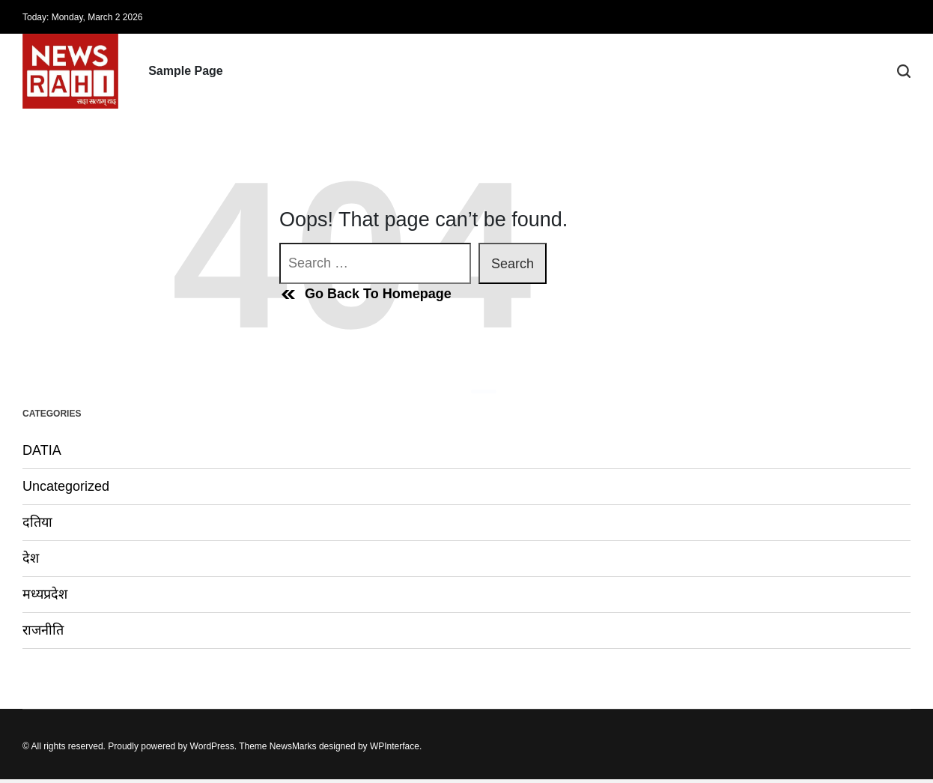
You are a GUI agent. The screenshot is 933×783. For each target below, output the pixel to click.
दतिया (37, 522)
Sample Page (185, 70)
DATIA (41, 450)
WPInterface (394, 746)
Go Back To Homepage (365, 294)
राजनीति (43, 630)
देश (30, 558)
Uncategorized (65, 486)
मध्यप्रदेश (44, 594)
